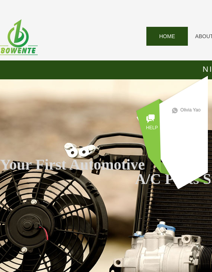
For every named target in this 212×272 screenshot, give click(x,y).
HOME (167, 36)
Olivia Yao (193, 110)
